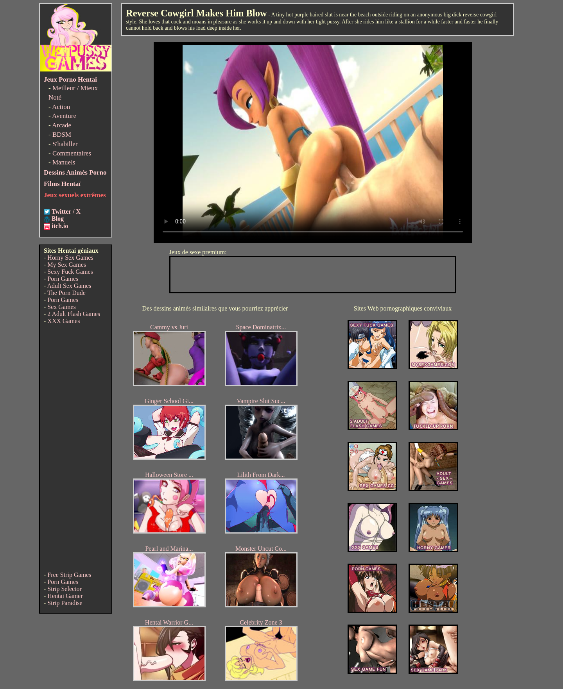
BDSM (61, 134)
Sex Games (61, 306)
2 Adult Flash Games (73, 314)
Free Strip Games (69, 574)
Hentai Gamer (64, 596)
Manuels (63, 162)
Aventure (64, 116)
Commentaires (71, 153)
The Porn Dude (66, 292)
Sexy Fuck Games (70, 271)
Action (61, 107)
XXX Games (63, 321)
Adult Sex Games (69, 285)
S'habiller (64, 144)
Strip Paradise (64, 603)
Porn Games (62, 278)
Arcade (61, 125)
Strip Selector (64, 588)
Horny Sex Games (70, 257)
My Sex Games (66, 264)
